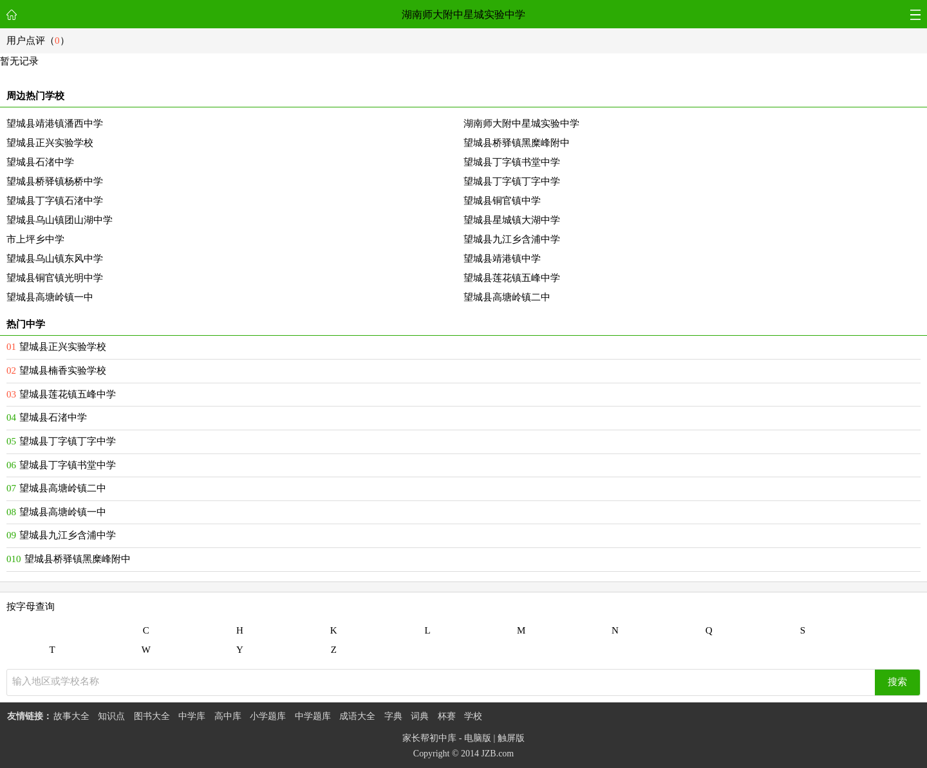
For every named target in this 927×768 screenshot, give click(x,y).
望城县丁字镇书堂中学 (512, 162)
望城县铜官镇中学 (502, 201)
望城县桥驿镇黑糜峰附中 (517, 143)
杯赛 (447, 716)
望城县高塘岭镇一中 (49, 297)
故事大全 (71, 716)
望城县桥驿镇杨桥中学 (54, 181)
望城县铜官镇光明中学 (54, 278)
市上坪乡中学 (35, 239)
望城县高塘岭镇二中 (507, 297)
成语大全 (357, 716)
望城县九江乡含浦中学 (512, 239)
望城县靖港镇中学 (502, 258)
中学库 (191, 716)
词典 (420, 716)
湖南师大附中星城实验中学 (463, 14)
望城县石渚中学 (40, 162)
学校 (473, 716)
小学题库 (268, 716)
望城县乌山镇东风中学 (54, 258)
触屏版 (511, 738)
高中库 (227, 716)
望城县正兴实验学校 (49, 143)
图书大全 (152, 716)
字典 (393, 716)
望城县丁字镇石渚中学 (54, 201)
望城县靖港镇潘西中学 (54, 123)
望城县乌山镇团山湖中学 (59, 220)
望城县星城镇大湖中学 (512, 220)
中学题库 (313, 716)
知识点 (111, 716)
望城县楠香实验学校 (62, 370)
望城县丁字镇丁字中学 (512, 181)
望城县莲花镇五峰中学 (512, 278)
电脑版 (477, 738)
